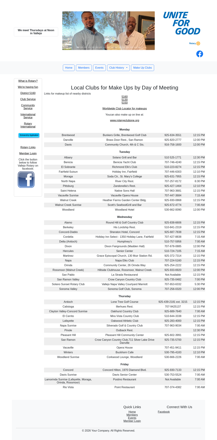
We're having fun (28, 87)
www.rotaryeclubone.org (124, 120)
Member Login (28, 153)
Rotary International (28, 125)
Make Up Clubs (142, 67)
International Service (28, 116)
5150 (125, 102)
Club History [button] (117, 67)
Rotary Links (28, 147)
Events (99, 67)
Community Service (28, 107)
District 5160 (28, 93)
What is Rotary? (28, 80)
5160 (125, 96)
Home (68, 67)
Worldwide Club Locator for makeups (124, 108)
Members (84, 67)
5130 (125, 99)
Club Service (28, 99)
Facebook (164, 411)
